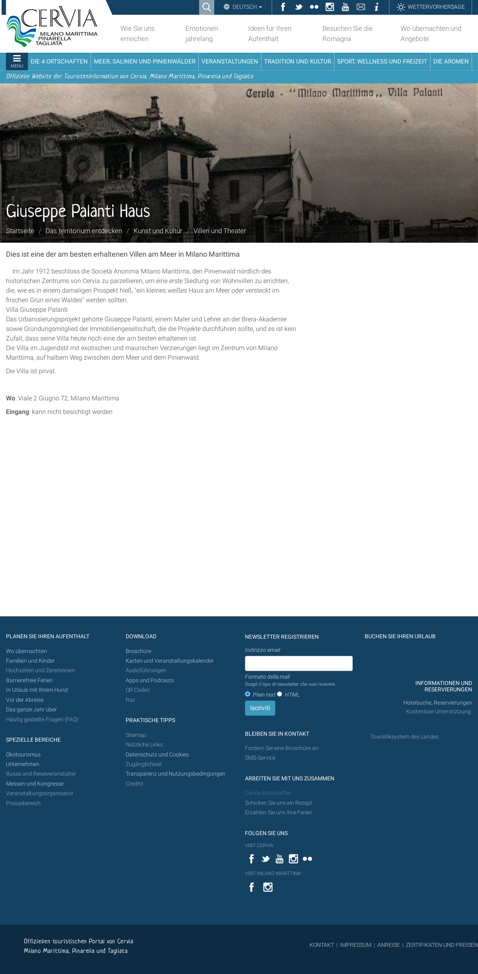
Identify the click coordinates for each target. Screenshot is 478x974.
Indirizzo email (262, 650)
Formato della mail (290, 680)
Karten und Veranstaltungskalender (170, 660)
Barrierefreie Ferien (30, 680)
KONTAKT (322, 945)
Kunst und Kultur (158, 231)
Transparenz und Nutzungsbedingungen (175, 773)
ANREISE (388, 945)
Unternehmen (23, 764)
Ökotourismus (23, 754)
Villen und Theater (220, 231)
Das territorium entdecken (83, 231)
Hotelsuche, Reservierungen (437, 702)
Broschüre (138, 651)
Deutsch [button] (246, 7)
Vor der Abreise (24, 700)
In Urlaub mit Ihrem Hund (37, 690)
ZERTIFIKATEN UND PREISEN (442, 945)
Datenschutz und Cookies (158, 754)
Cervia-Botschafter (268, 793)
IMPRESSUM (355, 945)
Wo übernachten (26, 651)
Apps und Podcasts (150, 680)
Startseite (20, 231)
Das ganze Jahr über (31, 709)
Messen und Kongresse (34, 783)
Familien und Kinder (30, 660)
